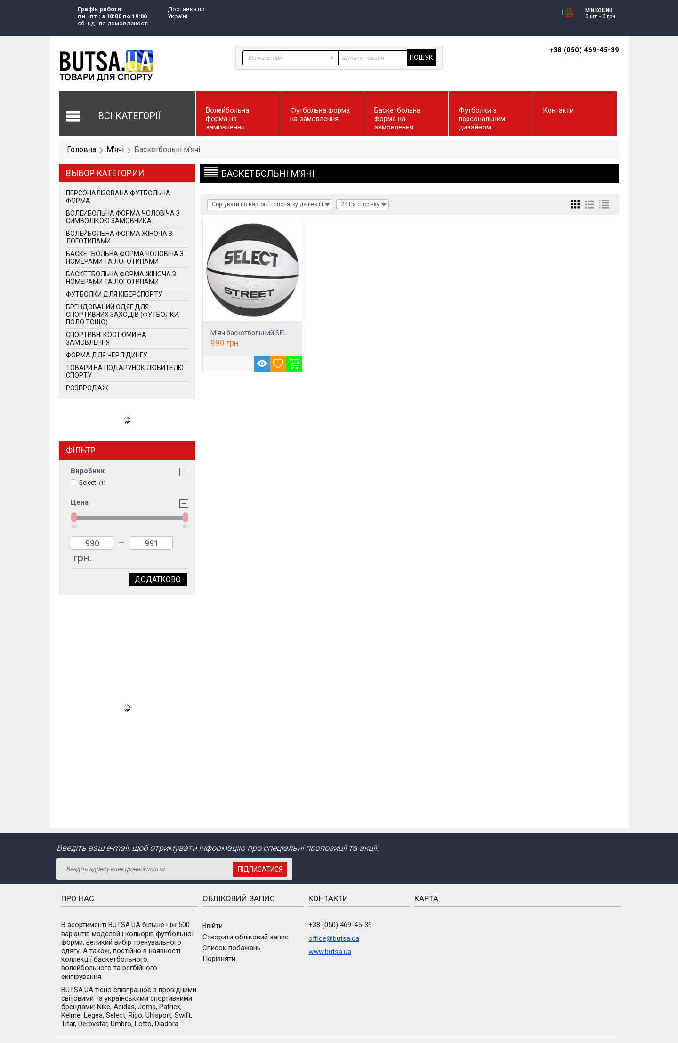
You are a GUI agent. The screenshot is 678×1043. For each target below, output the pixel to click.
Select (88, 482)
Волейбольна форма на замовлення (227, 118)
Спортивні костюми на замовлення (106, 338)
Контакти (558, 110)
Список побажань (231, 948)
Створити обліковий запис (245, 937)
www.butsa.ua (329, 951)
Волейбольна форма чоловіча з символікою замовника (123, 217)
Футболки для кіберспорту (114, 294)
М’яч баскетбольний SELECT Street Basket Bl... (281, 333)
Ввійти (212, 926)
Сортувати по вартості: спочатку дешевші (271, 205)
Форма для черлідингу (106, 355)
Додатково (158, 579)
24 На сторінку (364, 205)
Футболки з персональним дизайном (482, 118)
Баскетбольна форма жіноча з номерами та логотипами (121, 277)
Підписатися (260, 869)
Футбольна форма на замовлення (320, 114)
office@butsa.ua (333, 938)
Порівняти (218, 958)
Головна (81, 149)
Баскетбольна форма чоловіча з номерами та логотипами (125, 257)
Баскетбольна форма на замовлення (397, 118)
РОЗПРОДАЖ (87, 388)
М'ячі (115, 149)
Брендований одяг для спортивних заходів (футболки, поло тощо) (123, 314)
